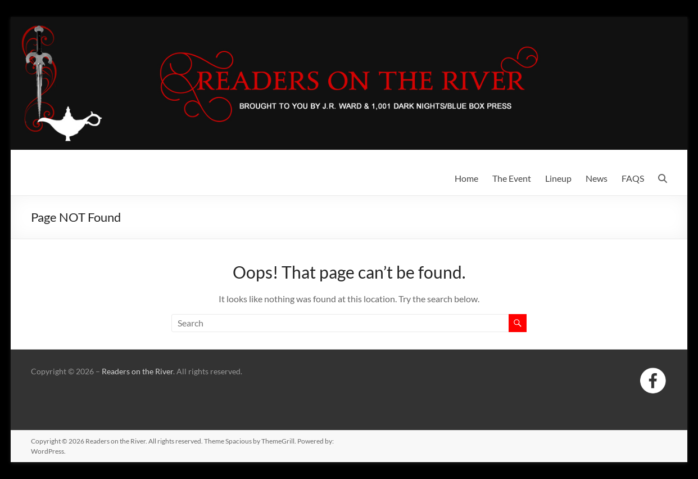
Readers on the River (137, 371)
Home (466, 178)
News (597, 178)
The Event (511, 178)
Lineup (558, 178)
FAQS (633, 178)
